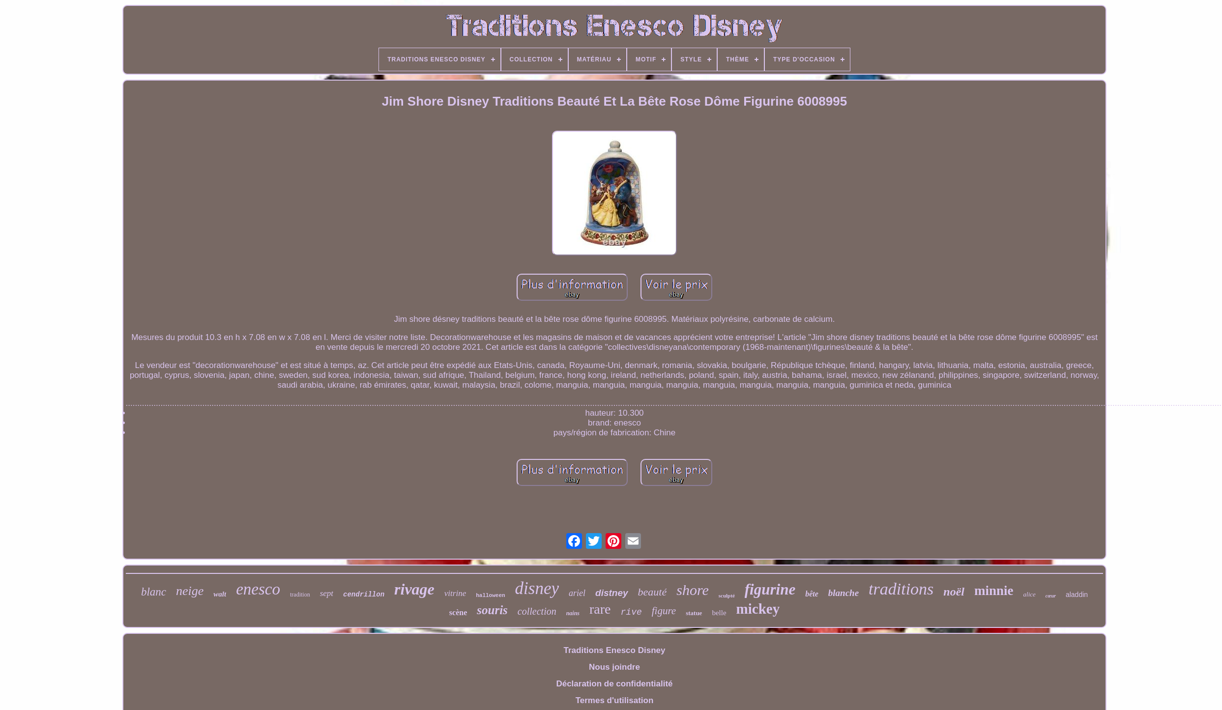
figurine (770, 589)
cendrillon (363, 594)
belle (719, 613)
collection (537, 611)
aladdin (1077, 594)
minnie (994, 590)
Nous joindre (614, 667)
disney (537, 588)
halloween (490, 595)
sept (326, 593)
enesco (258, 589)
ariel (577, 593)
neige (190, 591)
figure (664, 611)
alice (1029, 594)
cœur (1051, 595)
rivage (414, 589)
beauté (652, 592)
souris (492, 610)
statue (694, 613)
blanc (153, 592)
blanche (843, 593)
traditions (901, 589)
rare (600, 609)
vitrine (455, 593)
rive (631, 612)
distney (611, 593)
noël (953, 591)
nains (573, 613)
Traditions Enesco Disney (615, 650)
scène (458, 612)
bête (811, 594)
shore (692, 590)
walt (219, 594)
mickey (758, 609)
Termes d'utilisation (615, 700)
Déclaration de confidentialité (614, 683)
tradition (300, 594)
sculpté (727, 595)
